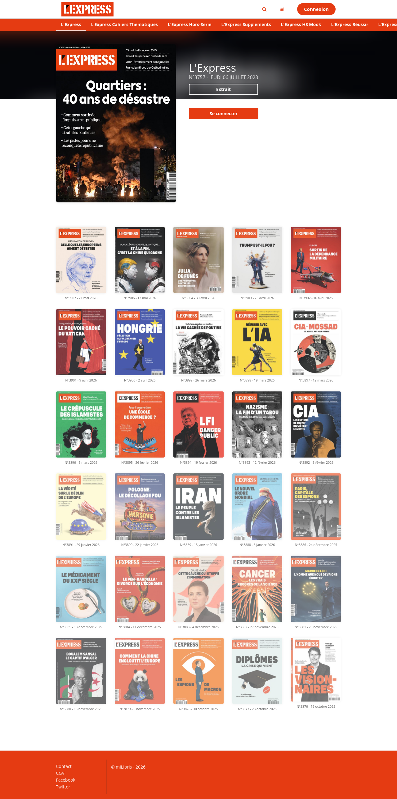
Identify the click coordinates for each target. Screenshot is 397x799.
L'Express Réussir (349, 24)
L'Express (71, 24)
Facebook (65, 780)
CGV (60, 773)
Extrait (223, 89)
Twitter (63, 786)
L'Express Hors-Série (190, 24)
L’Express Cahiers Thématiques (124, 24)
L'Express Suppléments (246, 24)
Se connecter (224, 113)
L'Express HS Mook (301, 24)
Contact (64, 766)
